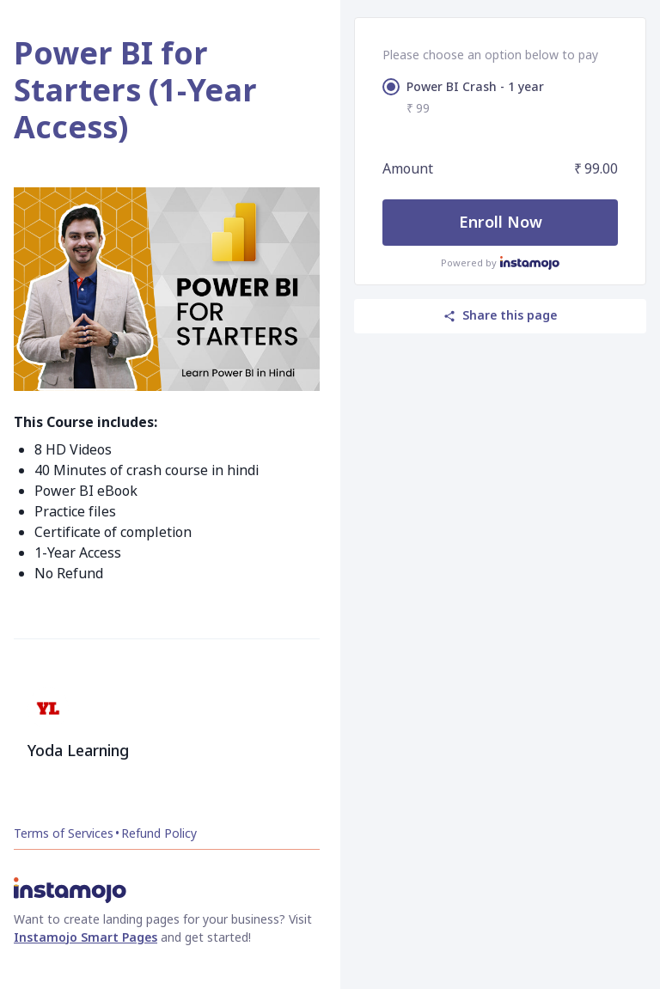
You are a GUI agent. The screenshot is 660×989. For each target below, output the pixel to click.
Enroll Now (500, 221)
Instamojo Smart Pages (85, 937)
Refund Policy (159, 833)
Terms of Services (63, 833)
